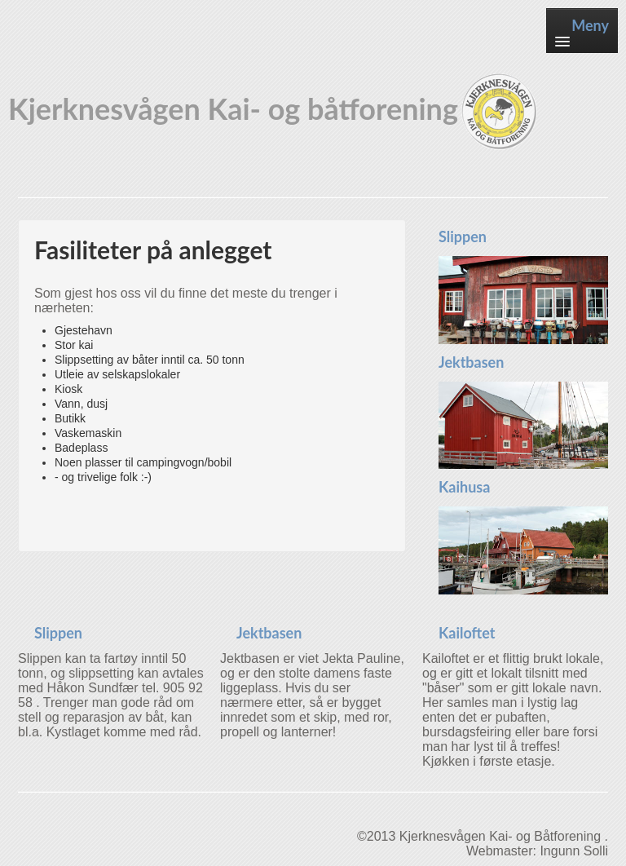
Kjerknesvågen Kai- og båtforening (274, 112)
